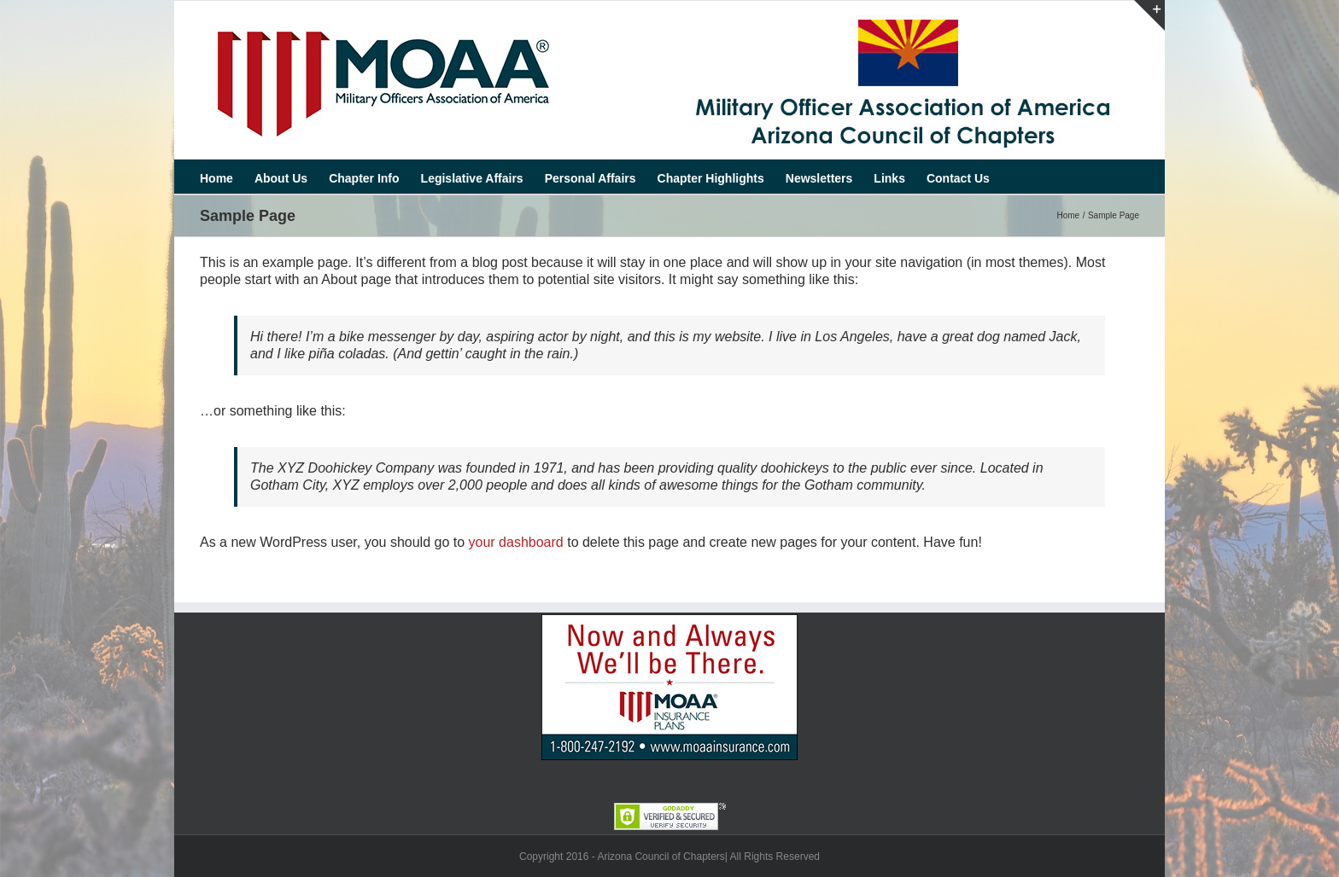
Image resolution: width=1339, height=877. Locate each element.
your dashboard (516, 542)
